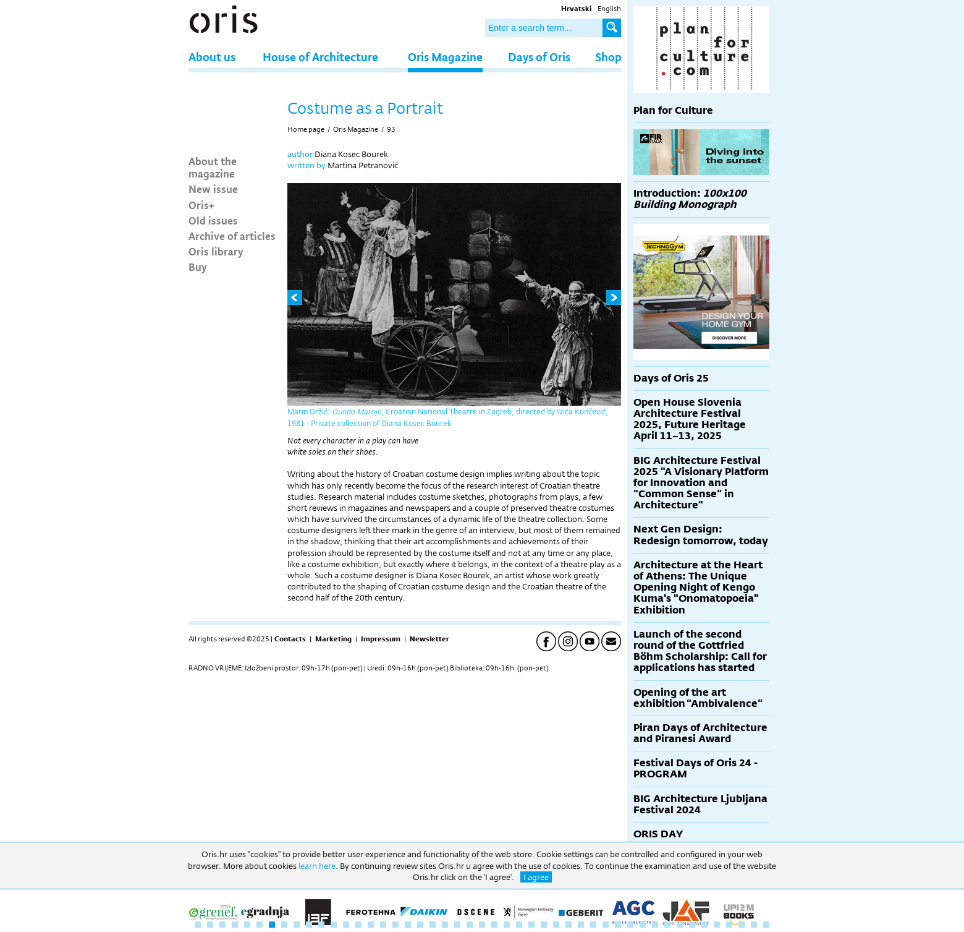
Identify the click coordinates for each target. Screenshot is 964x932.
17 (395, 924)
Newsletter (429, 639)
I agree (536, 877)
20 (432, 924)
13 (346, 924)
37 (643, 924)
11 (321, 924)
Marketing (333, 639)
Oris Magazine (445, 56)
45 (741, 924)
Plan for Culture (673, 110)
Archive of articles (232, 235)
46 (754, 924)
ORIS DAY (658, 833)
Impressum (380, 639)
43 (717, 924)
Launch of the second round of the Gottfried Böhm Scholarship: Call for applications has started (700, 651)
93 (391, 129)
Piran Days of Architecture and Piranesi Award (700, 733)
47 (766, 924)
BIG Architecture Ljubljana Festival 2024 (700, 804)
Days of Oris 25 (671, 378)
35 (618, 924)
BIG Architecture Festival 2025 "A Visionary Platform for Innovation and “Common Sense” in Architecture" (701, 483)
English (609, 9)
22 (457, 924)
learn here (317, 865)
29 (544, 924)
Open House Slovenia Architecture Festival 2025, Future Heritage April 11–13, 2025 (689, 419)
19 (420, 924)
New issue (213, 188)
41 (692, 924)
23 (470, 924)
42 (704, 924)
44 (729, 924)
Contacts (290, 639)
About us (211, 56)
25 (494, 924)
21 (445, 924)
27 (519, 924)
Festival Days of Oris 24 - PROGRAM (695, 768)
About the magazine (212, 167)
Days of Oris (539, 56)
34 (605, 924)
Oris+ (201, 204)
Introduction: (689, 199)
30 (556, 924)
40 (680, 924)
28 (531, 924)
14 (358, 924)
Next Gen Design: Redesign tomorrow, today (700, 535)
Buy (197, 266)
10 (309, 924)
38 (655, 924)
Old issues (213, 220)
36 (630, 924)
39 (667, 924)
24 (482, 924)
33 (593, 924)
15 (371, 924)
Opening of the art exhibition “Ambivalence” (698, 698)
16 (383, 924)
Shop (608, 56)
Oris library (215, 251)
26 (507, 924)
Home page (305, 129)
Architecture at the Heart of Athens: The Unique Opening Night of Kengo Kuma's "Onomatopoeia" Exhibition (698, 587)
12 (334, 924)
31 (568, 924)
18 (408, 924)
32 (581, 924)
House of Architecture (320, 56)
